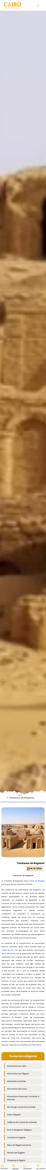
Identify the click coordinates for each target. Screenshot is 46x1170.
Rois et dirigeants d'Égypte (19, 1090)
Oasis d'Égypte (14, 1074)
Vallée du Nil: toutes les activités (22, 1082)
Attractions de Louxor (17, 1049)
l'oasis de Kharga (36, 841)
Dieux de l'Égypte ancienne (19, 1105)
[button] (4, 1166)
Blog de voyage (14, 1128)
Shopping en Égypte (16, 1120)
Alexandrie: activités (16, 1041)
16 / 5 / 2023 (34, 828)
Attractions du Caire (16, 1026)
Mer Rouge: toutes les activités (21, 1067)
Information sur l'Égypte (18, 1033)
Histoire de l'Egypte (16, 1112)
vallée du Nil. (7, 910)
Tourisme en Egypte (16, 1097)
